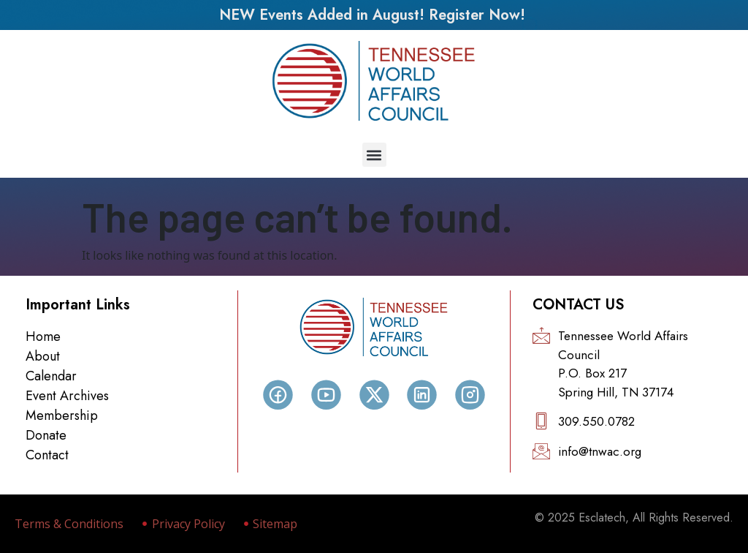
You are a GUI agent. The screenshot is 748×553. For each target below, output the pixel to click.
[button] (374, 155)
